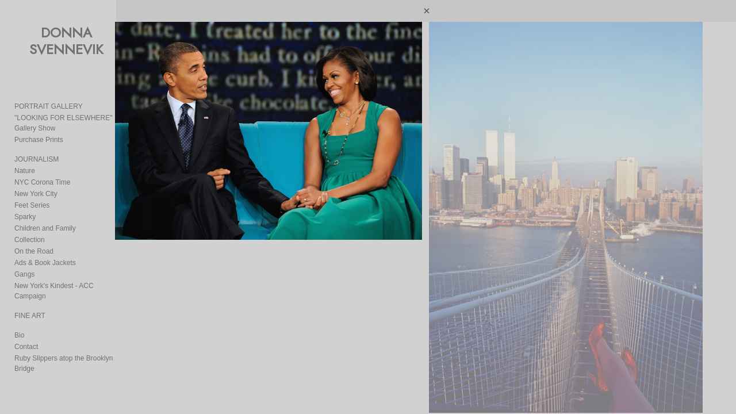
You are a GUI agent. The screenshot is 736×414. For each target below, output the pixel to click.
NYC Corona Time (42, 182)
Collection (29, 240)
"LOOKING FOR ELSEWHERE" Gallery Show (75, 123)
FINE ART (29, 305)
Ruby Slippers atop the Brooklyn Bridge (74, 348)
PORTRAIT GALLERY (48, 106)
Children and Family (45, 228)
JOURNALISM (36, 159)
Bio (19, 325)
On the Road (33, 251)
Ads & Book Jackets (45, 263)
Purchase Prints (38, 140)
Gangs (24, 274)
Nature (24, 171)
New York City (35, 194)
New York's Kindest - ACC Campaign (70, 286)
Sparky (25, 217)
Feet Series (31, 205)
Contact (26, 336)
